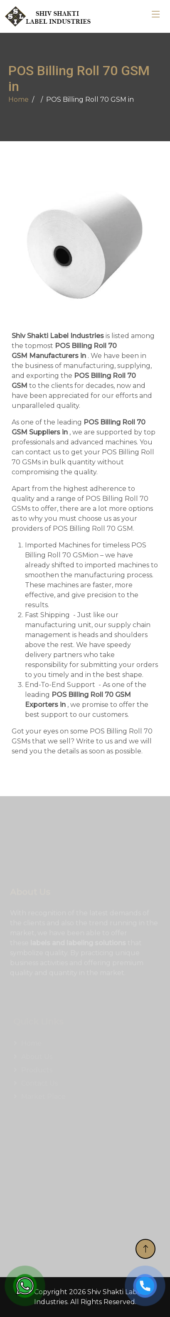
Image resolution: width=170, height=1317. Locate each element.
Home (18, 99)
